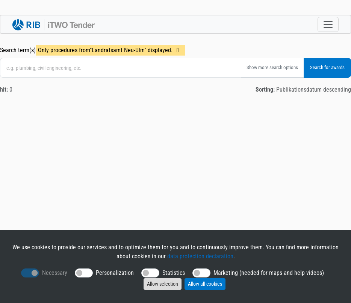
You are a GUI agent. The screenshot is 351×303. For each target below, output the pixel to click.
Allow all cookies (205, 284)
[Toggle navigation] (328, 24)
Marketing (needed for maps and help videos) (268, 272)
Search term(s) (18, 50)
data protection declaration (200, 256)
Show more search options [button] (272, 67)
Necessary (54, 272)
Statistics (173, 272)
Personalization (115, 272)
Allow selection (162, 284)
